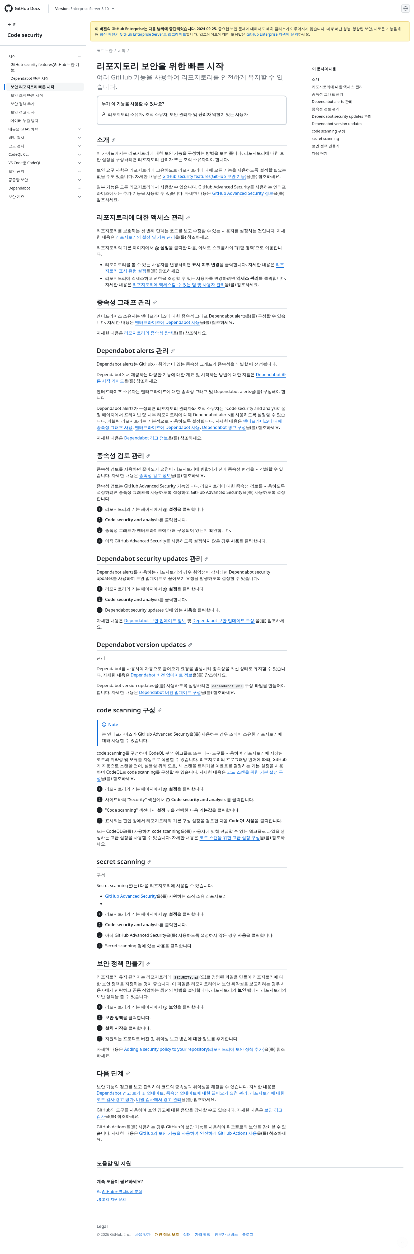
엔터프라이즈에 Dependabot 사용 (167, 322)
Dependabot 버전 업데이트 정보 (161, 675)
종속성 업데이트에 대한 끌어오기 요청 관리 (207, 1093)
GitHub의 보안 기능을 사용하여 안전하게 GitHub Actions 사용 (198, 1133)
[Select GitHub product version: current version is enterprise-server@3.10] (84, 8)
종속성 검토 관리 (123, 455)
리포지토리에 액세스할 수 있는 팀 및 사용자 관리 (179, 284)
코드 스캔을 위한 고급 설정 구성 (230, 837)
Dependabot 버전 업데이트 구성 (170, 692)
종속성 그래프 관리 (127, 302)
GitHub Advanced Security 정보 (242, 193)
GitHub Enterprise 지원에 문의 (272, 34)
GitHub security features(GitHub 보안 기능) (204, 176)
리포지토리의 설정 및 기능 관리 (145, 237)
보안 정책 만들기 (123, 963)
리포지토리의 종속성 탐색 (148, 333)
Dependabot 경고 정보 (146, 438)
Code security (24, 35)
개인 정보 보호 (167, 1234)
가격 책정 (203, 1234)
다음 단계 (113, 1073)
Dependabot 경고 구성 (224, 427)
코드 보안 (104, 50)
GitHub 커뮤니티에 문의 (119, 1191)
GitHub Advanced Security (131, 896)
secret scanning (124, 861)
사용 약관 (143, 1234)
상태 (187, 1234)
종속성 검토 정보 (155, 475)
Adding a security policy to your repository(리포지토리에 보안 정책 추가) (194, 1049)
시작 (121, 50)
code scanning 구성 (129, 710)
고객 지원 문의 (111, 1199)
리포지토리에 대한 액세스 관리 (143, 217)
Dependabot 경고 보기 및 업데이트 (130, 1093)
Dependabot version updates (144, 644)
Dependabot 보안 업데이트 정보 (155, 620)
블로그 (247, 1234)
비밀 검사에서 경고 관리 (158, 1099)
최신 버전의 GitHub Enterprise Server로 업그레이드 (143, 34)
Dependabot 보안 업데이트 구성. (223, 620)
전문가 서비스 (226, 1234)
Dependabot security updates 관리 (153, 558)
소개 (106, 139)
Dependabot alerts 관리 (136, 350)
